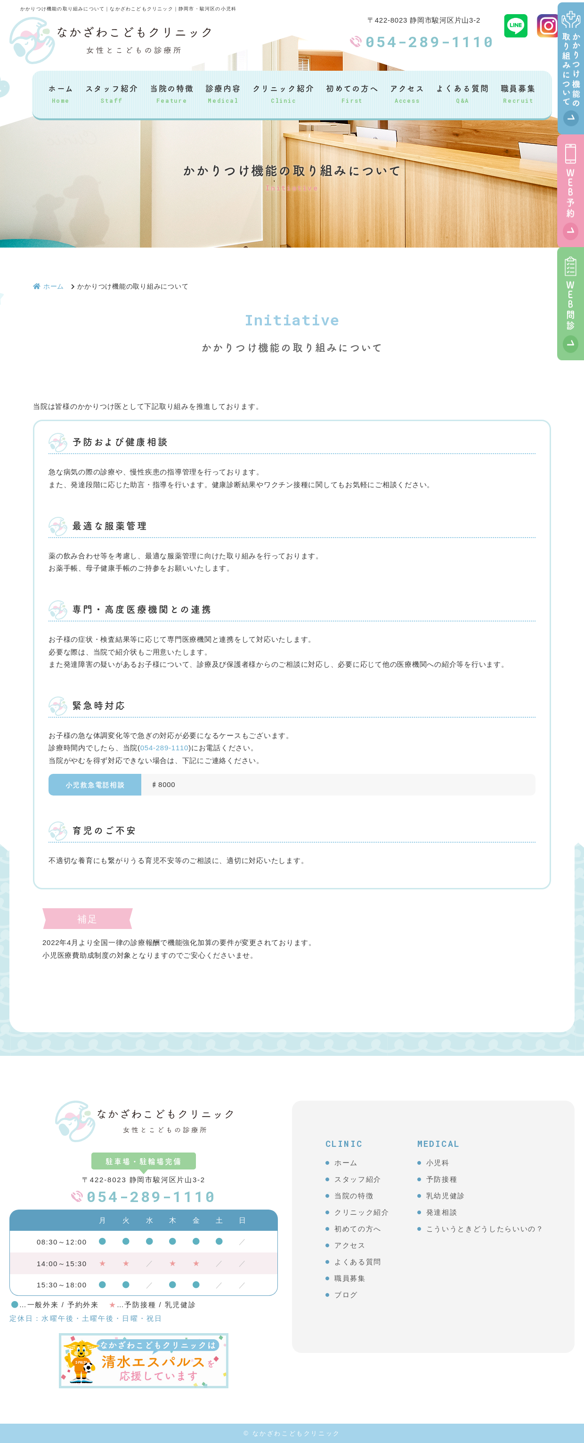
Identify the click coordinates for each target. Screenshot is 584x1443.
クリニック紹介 (283, 93)
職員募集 (518, 93)
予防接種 (442, 1179)
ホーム (61, 93)
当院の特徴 (172, 93)
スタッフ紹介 (111, 93)
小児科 (438, 1163)
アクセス (407, 93)
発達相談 (442, 1212)
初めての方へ (352, 93)
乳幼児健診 (445, 1196)
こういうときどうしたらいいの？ (485, 1229)
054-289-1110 (430, 41)
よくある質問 (462, 93)
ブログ (346, 1295)
